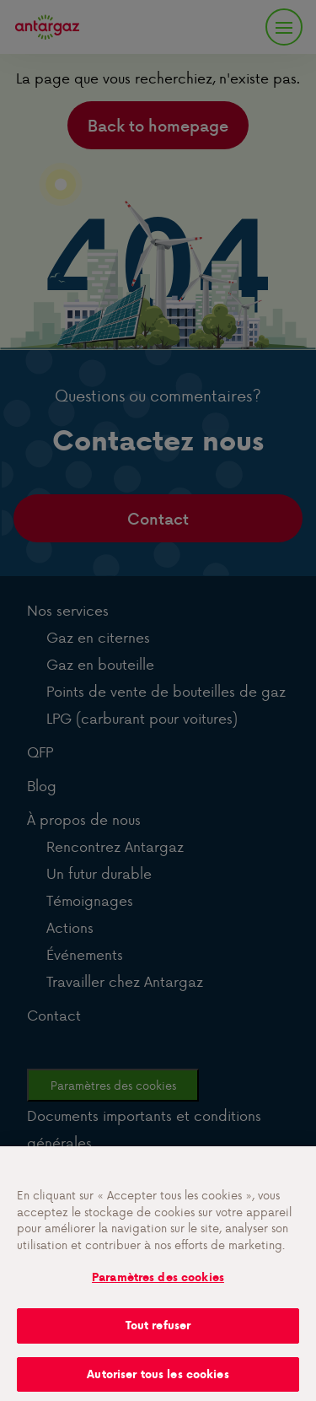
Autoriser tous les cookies (157, 1382)
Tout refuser (158, 1333)
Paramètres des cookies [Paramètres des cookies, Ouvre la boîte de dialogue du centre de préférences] (158, 1285)
